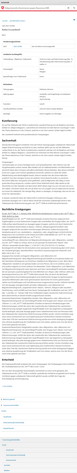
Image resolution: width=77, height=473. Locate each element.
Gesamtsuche (8, 428)
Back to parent (9, 399)
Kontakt (7, 465)
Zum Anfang (7, 386)
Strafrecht (7, 417)
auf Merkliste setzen (17, 21)
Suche (3, 411)
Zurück (4, 21)
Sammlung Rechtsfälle (11, 405)
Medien (7, 470)
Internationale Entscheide (13, 422)
